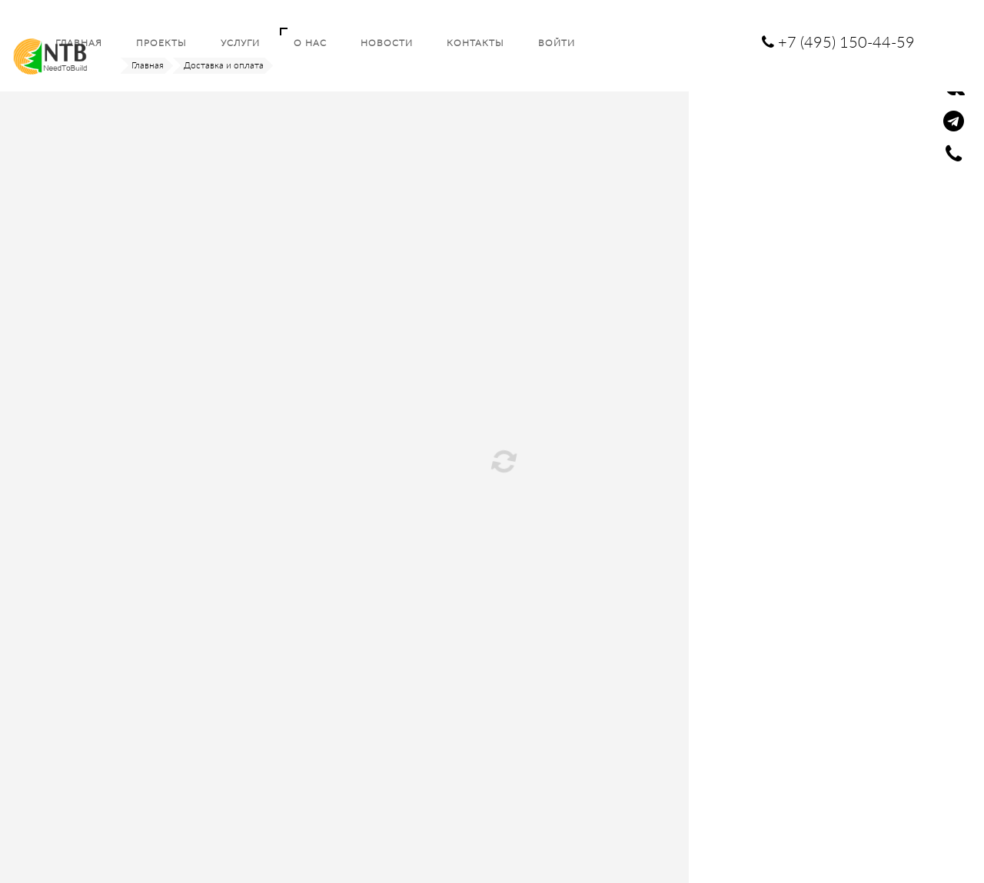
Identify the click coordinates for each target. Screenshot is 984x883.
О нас (310, 42)
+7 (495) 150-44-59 (838, 41)
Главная (147, 65)
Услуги (240, 42)
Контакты (475, 42)
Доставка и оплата (224, 65)
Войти (556, 42)
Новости (387, 42)
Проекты (161, 42)
